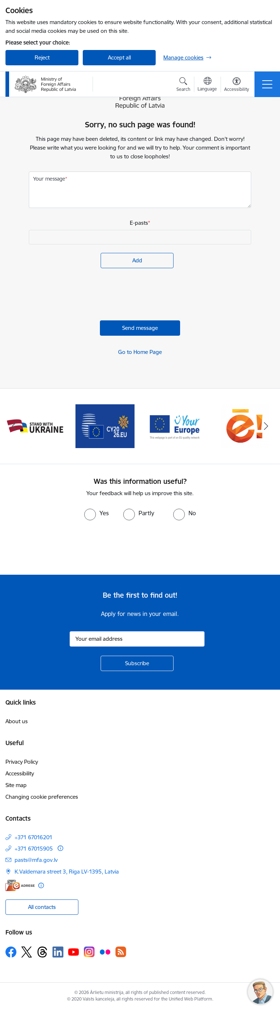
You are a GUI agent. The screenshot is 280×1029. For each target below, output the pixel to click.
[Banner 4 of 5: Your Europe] (175, 425)
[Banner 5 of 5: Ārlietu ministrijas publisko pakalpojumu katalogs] (245, 425)
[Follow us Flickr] (105, 951)
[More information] (60, 848)
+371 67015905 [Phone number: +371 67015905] (34, 848)
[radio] (96, 513)
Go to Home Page (140, 351)
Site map (16, 785)
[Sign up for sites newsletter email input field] (137, 639)
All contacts (42, 906)
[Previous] (14, 426)
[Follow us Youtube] (73, 951)
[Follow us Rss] (120, 952)
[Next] (266, 426)
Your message (49, 179)
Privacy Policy (21, 761)
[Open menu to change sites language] (207, 85)
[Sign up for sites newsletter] (137, 663)
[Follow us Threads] (42, 952)
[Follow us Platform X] (26, 952)
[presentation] (84, 295)
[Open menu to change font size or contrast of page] (237, 85)
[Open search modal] (183, 85)
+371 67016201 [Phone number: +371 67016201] (33, 837)
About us (16, 721)
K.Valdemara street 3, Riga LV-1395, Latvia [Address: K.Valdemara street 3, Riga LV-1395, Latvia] (67, 871)
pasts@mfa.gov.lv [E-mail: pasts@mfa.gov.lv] (36, 859)
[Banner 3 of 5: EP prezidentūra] (105, 425)
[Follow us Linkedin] (57, 952)
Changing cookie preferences (41, 796)
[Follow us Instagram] (89, 952)
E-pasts (139, 222)
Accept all (119, 57)
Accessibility (19, 773)
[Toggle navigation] (267, 84)
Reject (42, 57)
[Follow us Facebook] (10, 952)
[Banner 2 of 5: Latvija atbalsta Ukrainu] (35, 425)
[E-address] (20, 885)
